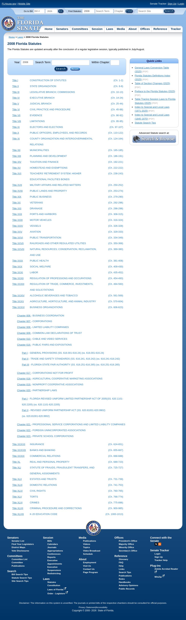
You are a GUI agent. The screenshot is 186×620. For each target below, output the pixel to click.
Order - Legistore (58, 593)
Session (97, 28)
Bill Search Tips (20, 574)
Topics (86, 547)
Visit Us (87, 566)
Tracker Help (161, 560)
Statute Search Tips (145, 122)
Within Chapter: (101, 62)
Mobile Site (24, 3)
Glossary (123, 559)
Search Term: (43, 62)
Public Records (127, 589)
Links (122, 569)
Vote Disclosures (20, 551)
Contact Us (89, 569)
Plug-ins (155, 565)
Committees (80, 28)
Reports (51, 557)
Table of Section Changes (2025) (152, 83)
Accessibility (101, 607)
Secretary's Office (128, 551)
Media (121, 28)
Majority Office (126, 544)
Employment (89, 562)
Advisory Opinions (128, 585)
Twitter (156, 544)
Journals (51, 547)
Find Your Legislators (23, 544)
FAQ (121, 562)
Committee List (19, 559)
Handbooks (125, 582)
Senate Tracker (159, 550)
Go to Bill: (28, 11)
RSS (159, 544)
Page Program (90, 572)
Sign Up (172, 3)
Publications (89, 541)
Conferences (54, 554)
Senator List (18, 541)
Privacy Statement (87, 607)
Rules (122, 579)
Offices (145, 28)
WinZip (160, 577)
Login (181, 3)
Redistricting (54, 573)
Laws (109, 28)
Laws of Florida (57, 589)
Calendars (52, 544)
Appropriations (55, 551)
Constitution (53, 585)
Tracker (176, 28)
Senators (62, 28)
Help (121, 566)
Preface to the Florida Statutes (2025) (155, 91)
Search (11, 571)
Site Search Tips (20, 581)
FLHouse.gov (9, 3)
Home (49, 28)
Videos (86, 544)
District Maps (18, 547)
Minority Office (126, 547)
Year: (17, 62)
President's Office (128, 541)
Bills (49, 541)
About (132, 28)
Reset (75, 69)
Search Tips (125, 572)
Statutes (51, 582)
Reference (160, 28)
